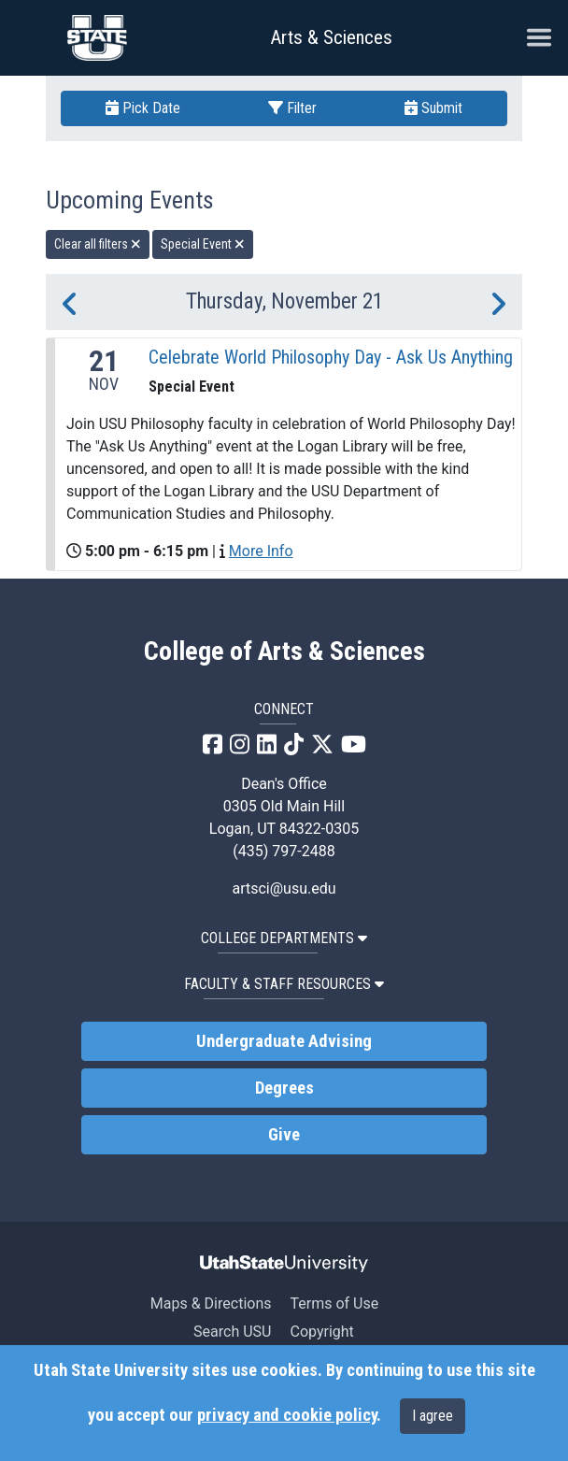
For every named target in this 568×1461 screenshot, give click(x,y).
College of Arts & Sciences (284, 651)
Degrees (284, 1088)
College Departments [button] (284, 938)
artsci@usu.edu (283, 888)
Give (284, 1134)
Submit (433, 108)
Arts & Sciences (331, 37)
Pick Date (143, 108)
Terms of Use (334, 1303)
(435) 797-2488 (283, 851)
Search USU (232, 1331)
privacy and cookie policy (286, 1415)
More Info (261, 551)
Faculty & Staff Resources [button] (284, 984)
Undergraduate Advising (284, 1041)
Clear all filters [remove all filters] (97, 243)
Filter (292, 108)
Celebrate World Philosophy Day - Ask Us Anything (331, 357)
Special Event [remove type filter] (203, 243)
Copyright (321, 1331)
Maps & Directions (211, 1303)
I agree (432, 1416)
